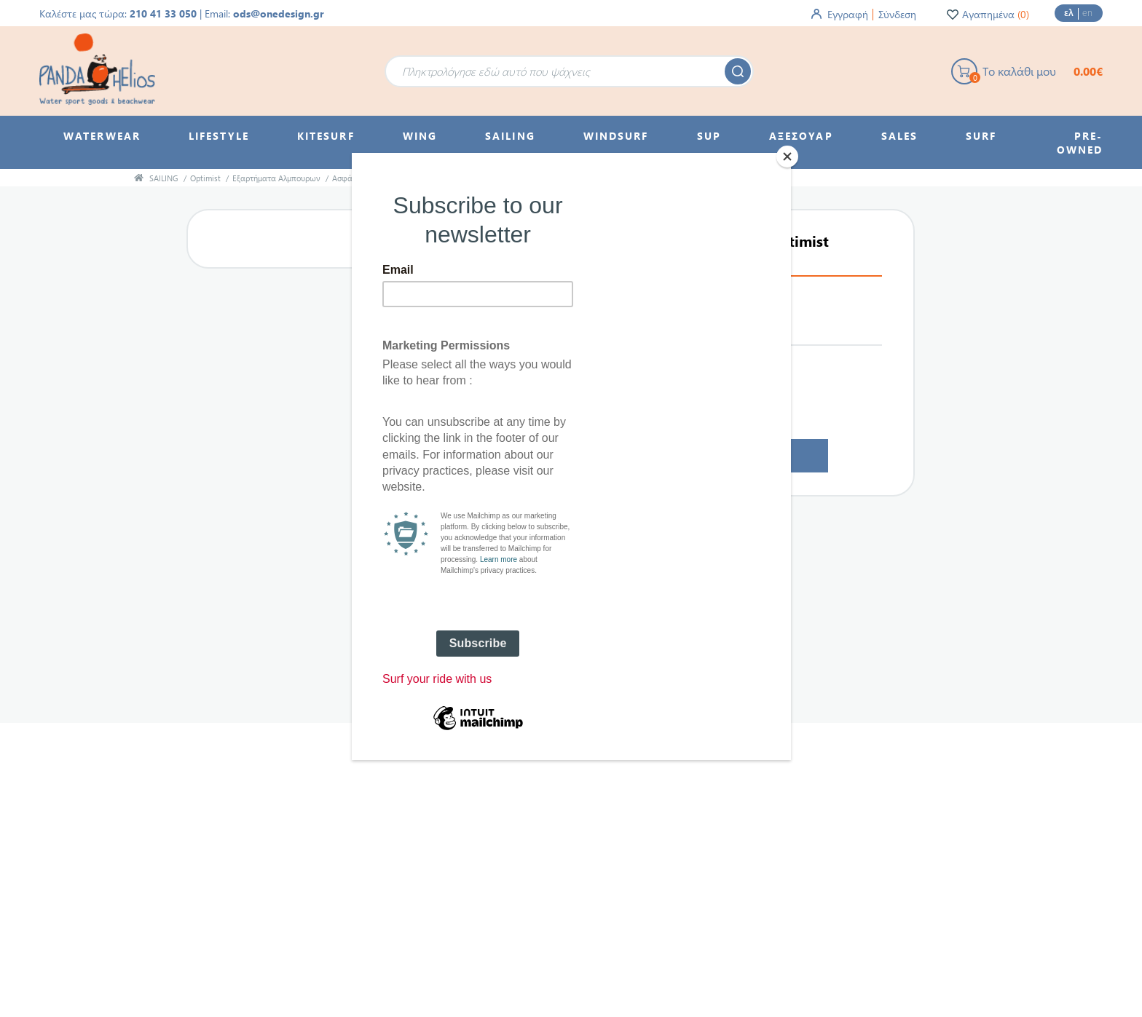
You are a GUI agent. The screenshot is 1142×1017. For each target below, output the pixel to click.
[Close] (787, 156)
